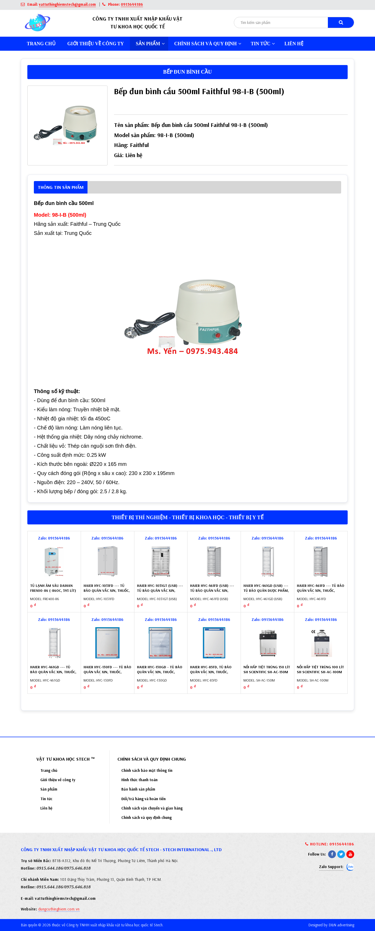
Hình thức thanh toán (139, 779)
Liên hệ (293, 43)
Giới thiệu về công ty (95, 43)
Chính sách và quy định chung (146, 817)
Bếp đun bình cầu (187, 72)
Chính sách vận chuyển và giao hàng (152, 808)
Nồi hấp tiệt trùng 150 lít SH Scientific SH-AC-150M (266, 670)
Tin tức (263, 43)
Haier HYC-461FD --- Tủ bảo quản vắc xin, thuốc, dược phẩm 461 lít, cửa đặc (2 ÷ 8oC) (320, 593)
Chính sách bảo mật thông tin (146, 770)
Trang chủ (41, 43)
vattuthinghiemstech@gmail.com (67, 4)
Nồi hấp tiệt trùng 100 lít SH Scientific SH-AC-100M (320, 670)
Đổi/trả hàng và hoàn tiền (143, 798)
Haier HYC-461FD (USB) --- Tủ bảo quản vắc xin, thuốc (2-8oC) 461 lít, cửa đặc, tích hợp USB (213, 593)
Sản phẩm (150, 43)
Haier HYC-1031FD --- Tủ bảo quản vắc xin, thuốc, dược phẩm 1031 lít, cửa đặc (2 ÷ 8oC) (107, 593)
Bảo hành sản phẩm (138, 789)
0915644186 (132, 4)
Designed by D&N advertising (331, 924)
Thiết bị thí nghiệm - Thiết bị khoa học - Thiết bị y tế (187, 517)
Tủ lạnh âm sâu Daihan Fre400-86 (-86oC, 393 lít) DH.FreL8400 (53, 590)
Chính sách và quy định (207, 43)
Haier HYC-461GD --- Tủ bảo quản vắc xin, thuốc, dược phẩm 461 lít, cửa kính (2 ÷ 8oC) (53, 675)
